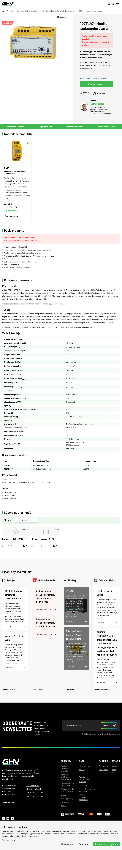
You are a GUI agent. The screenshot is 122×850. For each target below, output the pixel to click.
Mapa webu (114, 770)
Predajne (102, 773)
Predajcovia (103, 769)
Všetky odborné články (103, 689)
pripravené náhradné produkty (26, 240)
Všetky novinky (69, 689)
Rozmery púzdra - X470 (43, 539)
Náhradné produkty (96, 84)
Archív (63, 806)
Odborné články (107, 580)
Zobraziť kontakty (9, 802)
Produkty (66, 761)
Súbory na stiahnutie (106, 126)
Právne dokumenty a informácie (87, 790)
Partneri (103, 761)
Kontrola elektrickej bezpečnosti (66, 776)
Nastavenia (67, 844)
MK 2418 (5, 479)
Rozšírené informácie (75, 126)
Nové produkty (67, 802)
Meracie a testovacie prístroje (65, 768)
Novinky (72, 580)
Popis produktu (45, 126)
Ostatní (116, 761)
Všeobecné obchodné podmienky (83, 797)
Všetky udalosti (8, 689)
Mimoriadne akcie (46, 580)
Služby (63, 795)
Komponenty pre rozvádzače (67, 784)
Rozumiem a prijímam (106, 844)
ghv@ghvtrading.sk (33, 789)
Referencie (83, 785)
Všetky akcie (38, 689)
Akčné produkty (67, 798)
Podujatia (12, 580)
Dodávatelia (103, 766)
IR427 (7, 168)
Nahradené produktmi (16, 126)
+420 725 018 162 (97, 104)
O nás (81, 761)
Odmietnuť (83, 844)
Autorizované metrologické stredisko (84, 779)
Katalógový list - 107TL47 (14, 539)
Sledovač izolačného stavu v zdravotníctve (15, 172)
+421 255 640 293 (33, 785)
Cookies (115, 766)
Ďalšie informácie (8, 840)
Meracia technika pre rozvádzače (67, 790)
